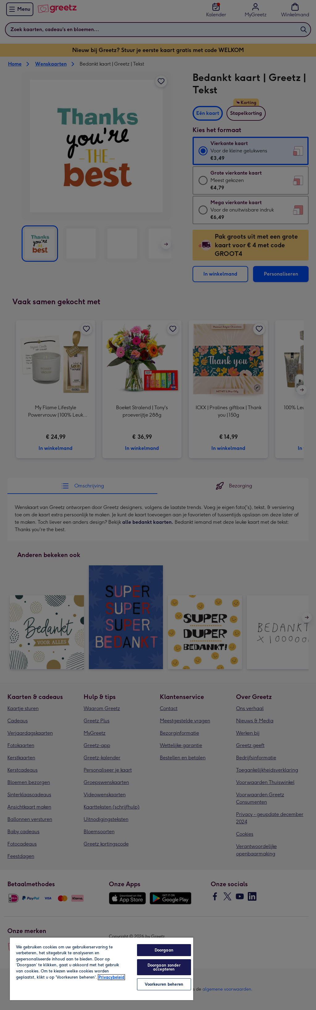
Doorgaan (164, 950)
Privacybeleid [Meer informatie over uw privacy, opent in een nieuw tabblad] (111, 977)
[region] (101, 968)
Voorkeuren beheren (164, 984)
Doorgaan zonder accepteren (164, 967)
